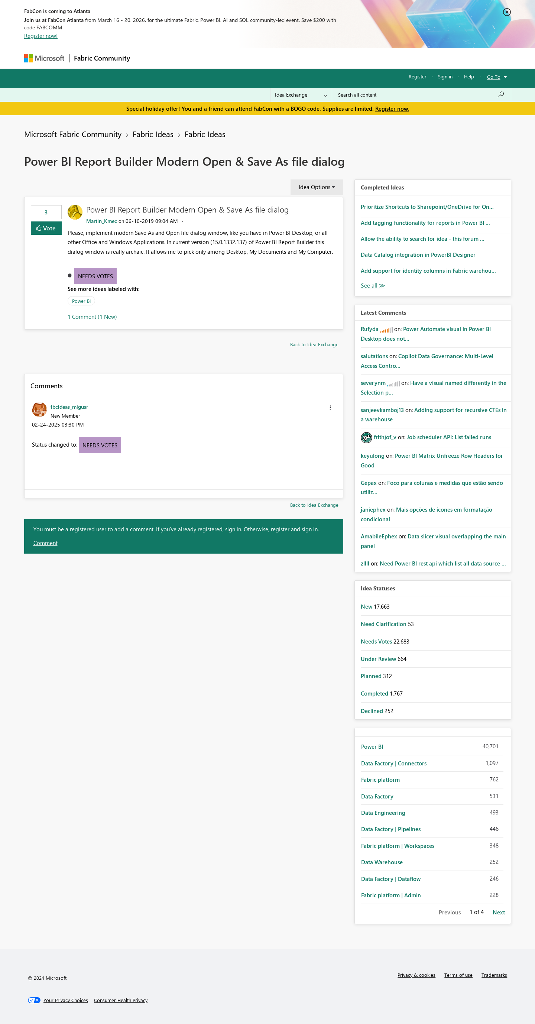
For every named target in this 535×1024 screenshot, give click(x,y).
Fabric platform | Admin (391, 895)
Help (469, 76)
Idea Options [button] (314, 187)
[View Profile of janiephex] (373, 509)
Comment (45, 543)
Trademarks (494, 975)
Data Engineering (383, 812)
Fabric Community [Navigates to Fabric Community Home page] (102, 58)
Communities (243, 58)
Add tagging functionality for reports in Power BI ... (425, 222)
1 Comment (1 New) (92, 316)
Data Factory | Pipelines (391, 829)
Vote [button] (49, 228)
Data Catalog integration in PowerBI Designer (418, 254)
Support (336, 58)
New (367, 606)
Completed (375, 693)
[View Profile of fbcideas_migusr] (69, 406)
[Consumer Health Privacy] (120, 1000)
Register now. (392, 108)
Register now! (41, 35)
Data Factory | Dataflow (391, 878)
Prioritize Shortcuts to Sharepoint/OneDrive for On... (427, 206)
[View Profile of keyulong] (373, 455)
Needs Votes (95, 276)
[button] (330, 407)
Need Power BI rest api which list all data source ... (443, 563)
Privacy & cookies (416, 975)
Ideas (210, 58)
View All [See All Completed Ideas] (373, 285)
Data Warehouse (382, 862)
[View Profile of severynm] (373, 382)
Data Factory (377, 796)
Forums (147, 58)
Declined (373, 710)
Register (418, 76)
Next (499, 912)
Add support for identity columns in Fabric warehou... (428, 270)
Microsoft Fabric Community (72, 134)
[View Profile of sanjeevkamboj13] (382, 410)
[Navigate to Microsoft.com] (44, 58)
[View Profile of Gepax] (369, 482)
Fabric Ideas (153, 134)
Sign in (445, 76)
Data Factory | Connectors (394, 763)
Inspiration (179, 58)
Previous (450, 912)
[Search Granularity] (301, 95)
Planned (372, 676)
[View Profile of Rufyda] (370, 329)
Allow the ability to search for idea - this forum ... (422, 238)
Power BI (81, 301)
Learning (305, 58)
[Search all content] (421, 95)
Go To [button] (493, 77)
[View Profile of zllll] (365, 563)
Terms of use (458, 975)
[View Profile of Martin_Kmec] (101, 221)
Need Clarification (384, 624)
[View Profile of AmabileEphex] (379, 536)
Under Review (379, 658)
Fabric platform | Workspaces (397, 845)
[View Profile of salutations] (374, 356)
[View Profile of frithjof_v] (385, 437)
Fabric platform (380, 779)
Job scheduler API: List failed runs (449, 437)
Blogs (276, 58)
